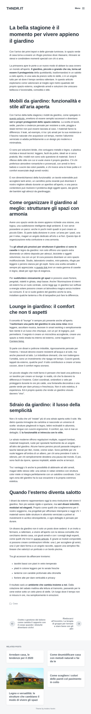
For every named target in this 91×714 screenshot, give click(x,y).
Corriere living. (17, 341)
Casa (15, 604)
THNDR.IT (14, 8)
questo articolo (41, 539)
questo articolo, (18, 118)
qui (55, 285)
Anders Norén (49, 709)
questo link (42, 267)
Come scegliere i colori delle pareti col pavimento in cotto (65, 696)
